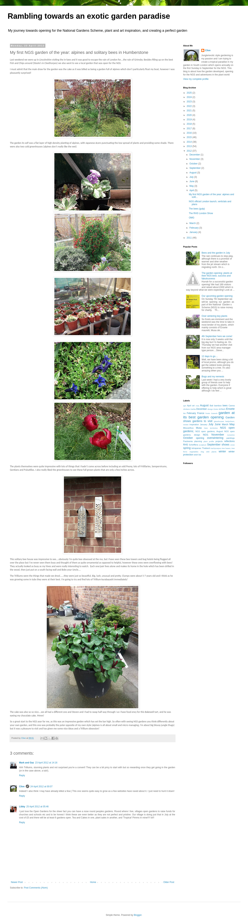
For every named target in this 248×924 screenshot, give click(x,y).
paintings (230, 438)
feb (184, 413)
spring (187, 447)
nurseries (231, 435)
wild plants (211, 452)
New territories (211, 428)
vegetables (193, 452)
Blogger (138, 915)
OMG (191, 217)
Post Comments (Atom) (36, 887)
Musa (198, 428)
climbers (186, 409)
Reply (22, 775)
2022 (189, 106)
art (193, 405)
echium (222, 409)
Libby (22, 806)
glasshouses (219, 421)
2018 (189, 124)
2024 (189, 97)
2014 (189, 142)
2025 (189, 92)
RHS (185, 444)
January (193, 232)
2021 (189, 110)
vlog (202, 452)
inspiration (194, 424)
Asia (197, 406)
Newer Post (17, 882)
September (195, 168)
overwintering (215, 437)
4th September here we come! (217, 336)
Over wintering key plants (214, 316)
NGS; (206, 434)
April (192, 190)
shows (225, 444)
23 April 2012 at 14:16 (46, 762)
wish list (197, 455)
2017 (189, 128)
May (191, 186)
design (210, 409)
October (193, 163)
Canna (232, 405)
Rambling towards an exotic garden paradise (89, 16)
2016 (189, 133)
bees (225, 405)
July (191, 177)
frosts (207, 413)
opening (200, 438)
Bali (211, 405)
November (195, 159)
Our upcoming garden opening (217, 296)
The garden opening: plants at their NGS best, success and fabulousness (217, 276)
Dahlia (193, 409)
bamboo (218, 405)
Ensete (230, 408)
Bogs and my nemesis (213, 376)
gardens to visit (202, 421)
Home (93, 882)
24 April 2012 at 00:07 (41, 786)
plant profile (209, 441)
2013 (189, 146)
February (194, 227)
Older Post (168, 882)
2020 (189, 115)
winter (222, 451)
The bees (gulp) (197, 208)
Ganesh (214, 413)
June (192, 181)
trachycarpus (216, 448)
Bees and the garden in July (216, 252)
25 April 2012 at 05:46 (37, 806)
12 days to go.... (210, 356)
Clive (22, 786)
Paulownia (188, 441)
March (192, 223)
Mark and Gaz (26, 762)
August (193, 172)
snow (232, 445)
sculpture (202, 445)
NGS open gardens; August (209, 431)
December (195, 154)
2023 (189, 101)
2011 (189, 237)
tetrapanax (196, 448)
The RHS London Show (201, 213)
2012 (189, 151)
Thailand (206, 448)
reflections (229, 441)
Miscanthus (188, 428)
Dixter (215, 409)
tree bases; (226, 448)
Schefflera (193, 445)
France (200, 413)
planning (198, 441)
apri (184, 406)
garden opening (210, 417)
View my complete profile (196, 79)
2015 (189, 137)
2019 (189, 119)
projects (219, 441)
